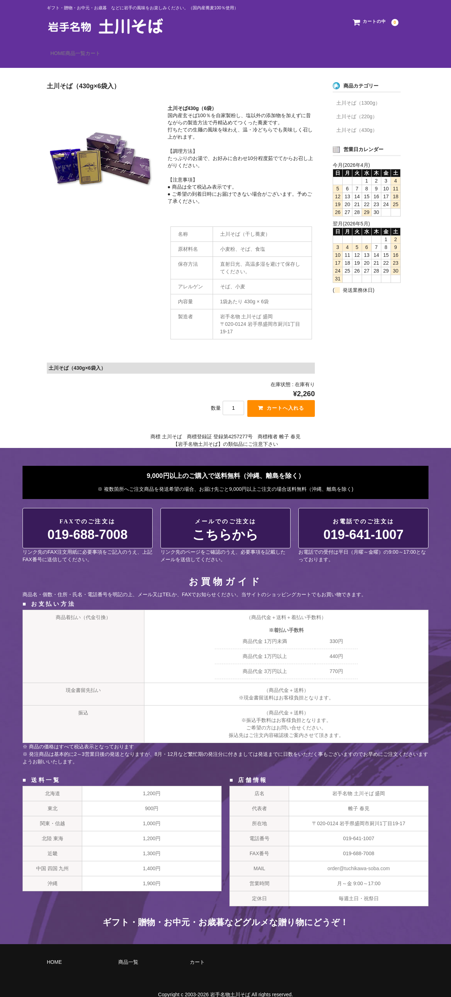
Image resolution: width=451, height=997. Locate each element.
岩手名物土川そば (230, 984)
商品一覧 (94, 50)
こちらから (225, 520)
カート (126, 50)
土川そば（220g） (356, 106)
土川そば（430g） (356, 120)
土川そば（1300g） (358, 92)
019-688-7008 (88, 520)
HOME (61, 50)
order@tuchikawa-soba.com (358, 858)
